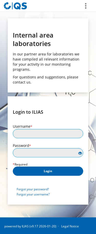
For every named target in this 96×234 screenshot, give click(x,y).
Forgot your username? (33, 194)
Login (48, 171)
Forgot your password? (33, 189)
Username (22, 126)
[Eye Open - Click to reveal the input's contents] (80, 153)
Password (22, 145)
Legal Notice (70, 226)
